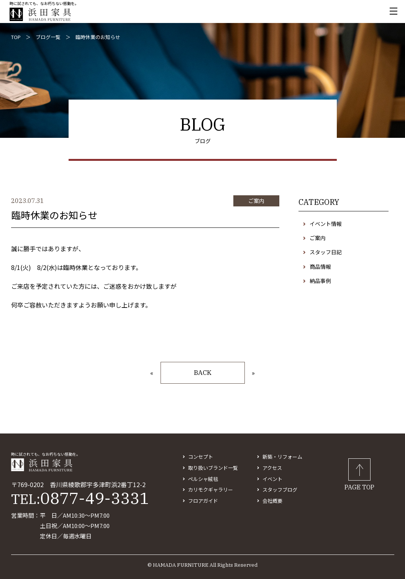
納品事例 (320, 281)
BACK (203, 372)
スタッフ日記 (326, 252)
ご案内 (318, 238)
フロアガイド (203, 500)
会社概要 (272, 500)
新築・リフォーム (282, 456)
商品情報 (320, 266)
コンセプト (200, 456)
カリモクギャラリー (210, 489)
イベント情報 (326, 223)
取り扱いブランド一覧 (213, 467)
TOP (16, 37)
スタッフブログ (279, 489)
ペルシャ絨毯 (203, 479)
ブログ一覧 (48, 37)
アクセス (272, 467)
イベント (272, 479)
